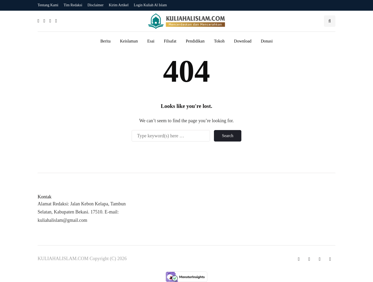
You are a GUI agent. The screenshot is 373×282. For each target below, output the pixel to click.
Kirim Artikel (119, 5)
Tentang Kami (48, 5)
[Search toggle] (329, 21)
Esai (151, 41)
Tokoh (219, 41)
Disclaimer (95, 5)
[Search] (171, 136)
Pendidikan (195, 41)
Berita (105, 41)
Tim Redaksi (73, 5)
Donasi (267, 41)
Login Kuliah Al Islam (150, 5)
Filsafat (170, 41)
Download (243, 41)
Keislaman (129, 41)
